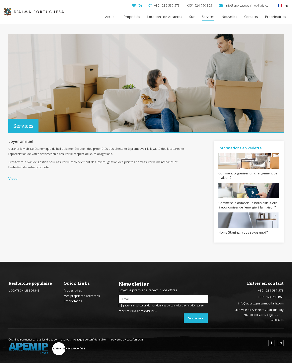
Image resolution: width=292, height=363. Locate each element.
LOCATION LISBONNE (23, 290)
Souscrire (195, 318)
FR (283, 6)
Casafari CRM (134, 339)
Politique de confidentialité (141, 311)
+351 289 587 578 (164, 5)
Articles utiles (73, 290)
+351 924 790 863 (199, 5)
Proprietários (73, 301)
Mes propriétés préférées (82, 296)
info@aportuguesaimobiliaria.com (245, 5)
